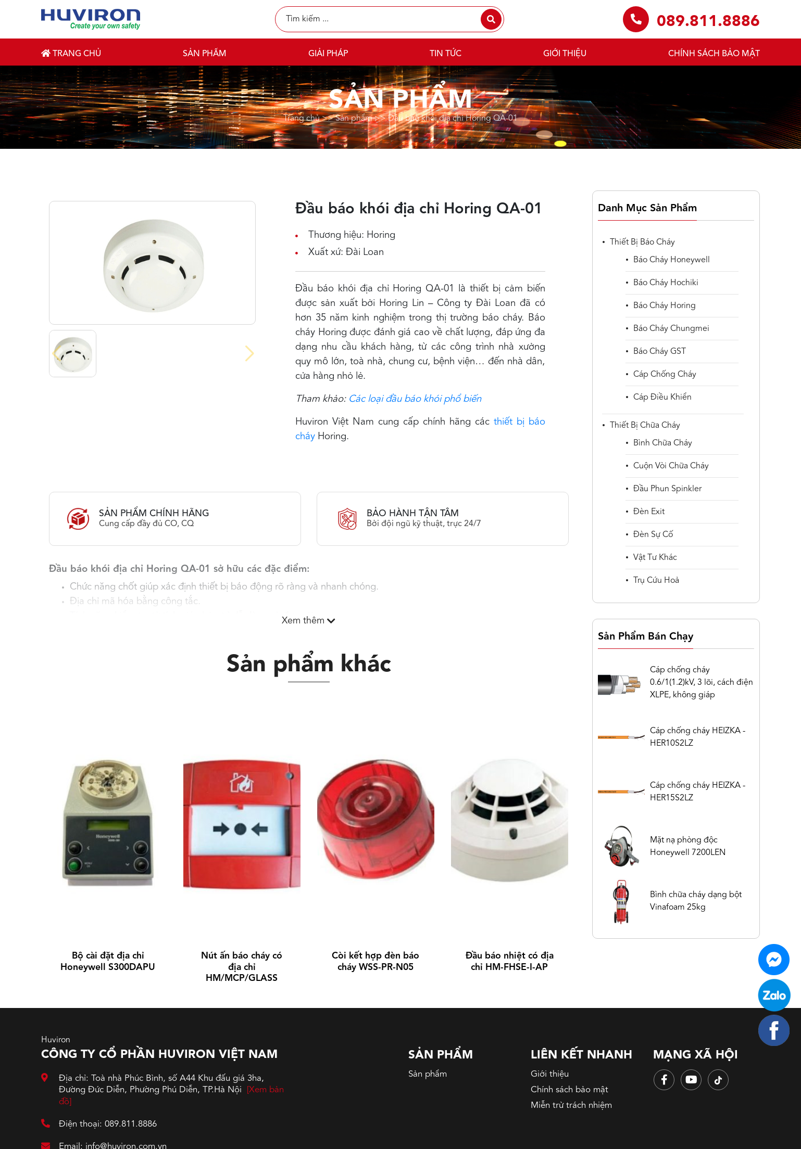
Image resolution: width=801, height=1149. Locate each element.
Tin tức (445, 54)
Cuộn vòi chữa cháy (671, 466)
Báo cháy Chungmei (671, 329)
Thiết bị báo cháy (642, 242)
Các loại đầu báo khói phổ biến (414, 399)
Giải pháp (328, 54)
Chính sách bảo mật (714, 54)
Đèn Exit (649, 512)
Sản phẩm (205, 54)
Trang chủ (71, 53)
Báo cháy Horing (664, 306)
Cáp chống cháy (664, 375)
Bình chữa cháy (662, 443)
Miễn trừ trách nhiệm (571, 1105)
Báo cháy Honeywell (671, 260)
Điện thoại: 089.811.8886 (99, 1124)
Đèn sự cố (653, 535)
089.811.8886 (708, 22)
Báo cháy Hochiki (665, 283)
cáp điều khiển (662, 397)
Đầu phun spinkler (667, 489)
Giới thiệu (564, 54)
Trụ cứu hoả (656, 581)
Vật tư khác (655, 558)
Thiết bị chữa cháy (645, 426)
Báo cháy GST (659, 352)
